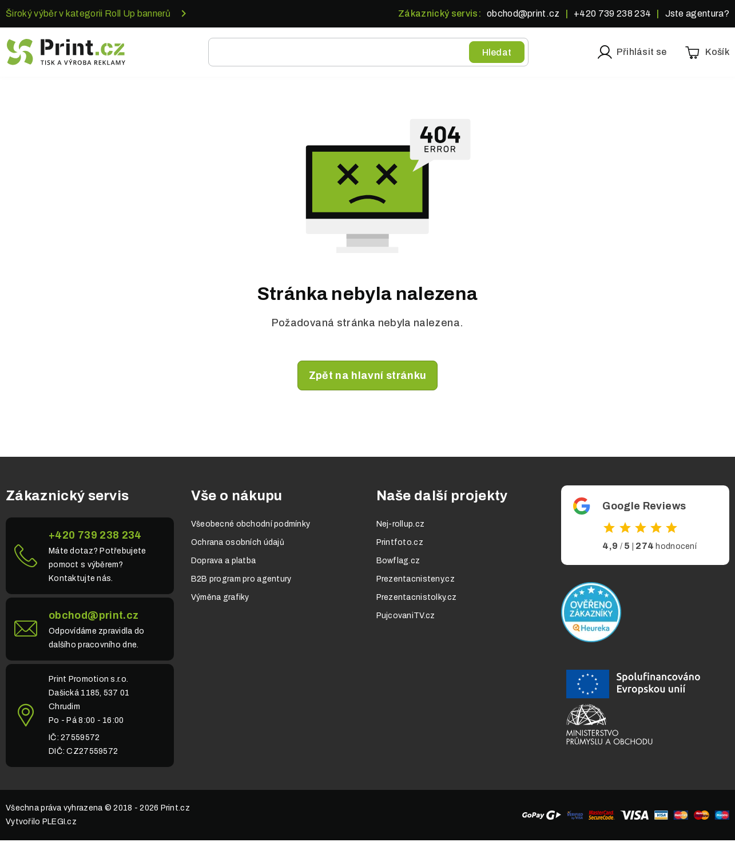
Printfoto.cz (399, 544)
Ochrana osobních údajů (237, 544)
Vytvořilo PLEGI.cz (41, 823)
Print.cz (175, 809)
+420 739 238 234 (612, 13)
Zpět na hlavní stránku (368, 377)
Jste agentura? (697, 13)
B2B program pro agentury (241, 580)
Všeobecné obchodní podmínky (251, 525)
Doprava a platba (223, 562)
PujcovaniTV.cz (405, 617)
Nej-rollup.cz (400, 525)
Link (90, 557)
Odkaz (645, 527)
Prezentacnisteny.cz (415, 580)
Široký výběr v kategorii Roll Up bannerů (88, 13)
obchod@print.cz (523, 13)
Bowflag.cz (398, 562)
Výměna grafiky (220, 599)
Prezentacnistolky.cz (416, 599)
